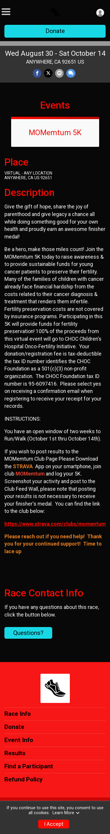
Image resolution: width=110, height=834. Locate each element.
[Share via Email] (59, 73)
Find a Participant (28, 766)
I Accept (53, 824)
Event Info (18, 740)
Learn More (66, 812)
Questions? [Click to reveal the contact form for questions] (28, 632)
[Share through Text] (70, 73)
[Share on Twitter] (48, 73)
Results (15, 753)
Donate (55, 30)
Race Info (17, 713)
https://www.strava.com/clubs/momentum (55, 524)
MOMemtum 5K (55, 132)
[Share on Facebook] (37, 73)
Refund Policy (23, 779)
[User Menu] (100, 13)
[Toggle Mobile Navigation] (6, 12)
